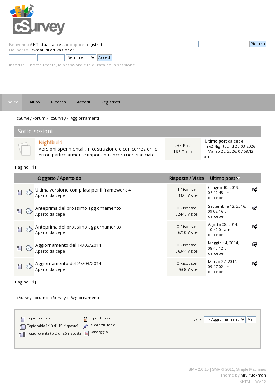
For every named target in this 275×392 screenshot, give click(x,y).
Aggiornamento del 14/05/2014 (68, 245)
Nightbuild (50, 142)
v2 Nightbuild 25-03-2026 (232, 146)
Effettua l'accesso (50, 44)
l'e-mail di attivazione (51, 49)
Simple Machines (251, 369)
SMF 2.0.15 (199, 369)
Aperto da (70, 178)
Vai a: (198, 319)
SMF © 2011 (223, 369)
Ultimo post (225, 178)
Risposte (178, 178)
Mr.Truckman (253, 375)
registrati (94, 44)
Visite (198, 178)
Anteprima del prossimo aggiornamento (78, 208)
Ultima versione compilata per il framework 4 (83, 189)
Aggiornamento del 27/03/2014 (68, 263)
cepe (238, 141)
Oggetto (46, 178)
